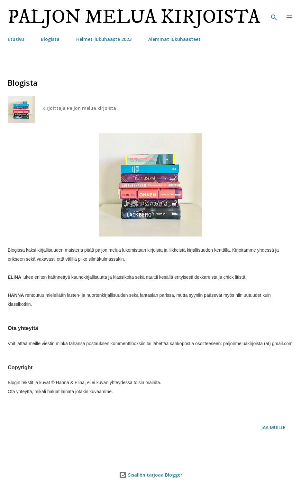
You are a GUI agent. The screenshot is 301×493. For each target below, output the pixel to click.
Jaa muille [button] (273, 427)
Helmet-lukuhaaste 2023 (104, 39)
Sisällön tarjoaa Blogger (150, 475)
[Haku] (274, 11)
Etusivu (16, 39)
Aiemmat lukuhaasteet (174, 39)
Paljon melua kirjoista (134, 17)
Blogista (50, 39)
